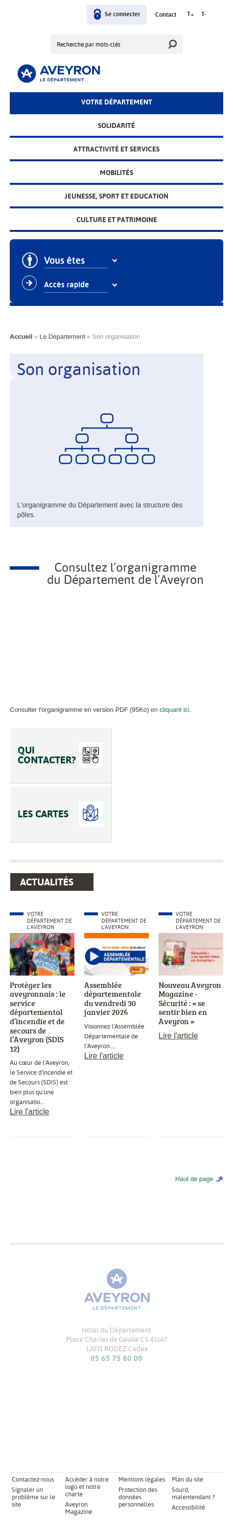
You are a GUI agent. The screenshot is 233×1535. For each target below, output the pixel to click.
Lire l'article (29, 1111)
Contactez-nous (33, 1479)
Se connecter (122, 14)
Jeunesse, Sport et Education (116, 196)
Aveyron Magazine (78, 1508)
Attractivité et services (116, 149)
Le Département (62, 336)
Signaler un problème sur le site (33, 1497)
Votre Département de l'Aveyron (49, 920)
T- (203, 14)
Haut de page (194, 1179)
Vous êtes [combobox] (64, 261)
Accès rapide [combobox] (66, 285)
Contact (165, 15)
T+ (190, 14)
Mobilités (116, 172)
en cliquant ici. (171, 709)
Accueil (21, 336)
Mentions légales (141, 1479)
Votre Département (116, 102)
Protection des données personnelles (137, 1497)
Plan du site (187, 1479)
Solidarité (116, 125)
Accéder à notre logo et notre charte (87, 1487)
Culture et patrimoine (116, 220)
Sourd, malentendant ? (193, 1493)
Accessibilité (188, 1507)
